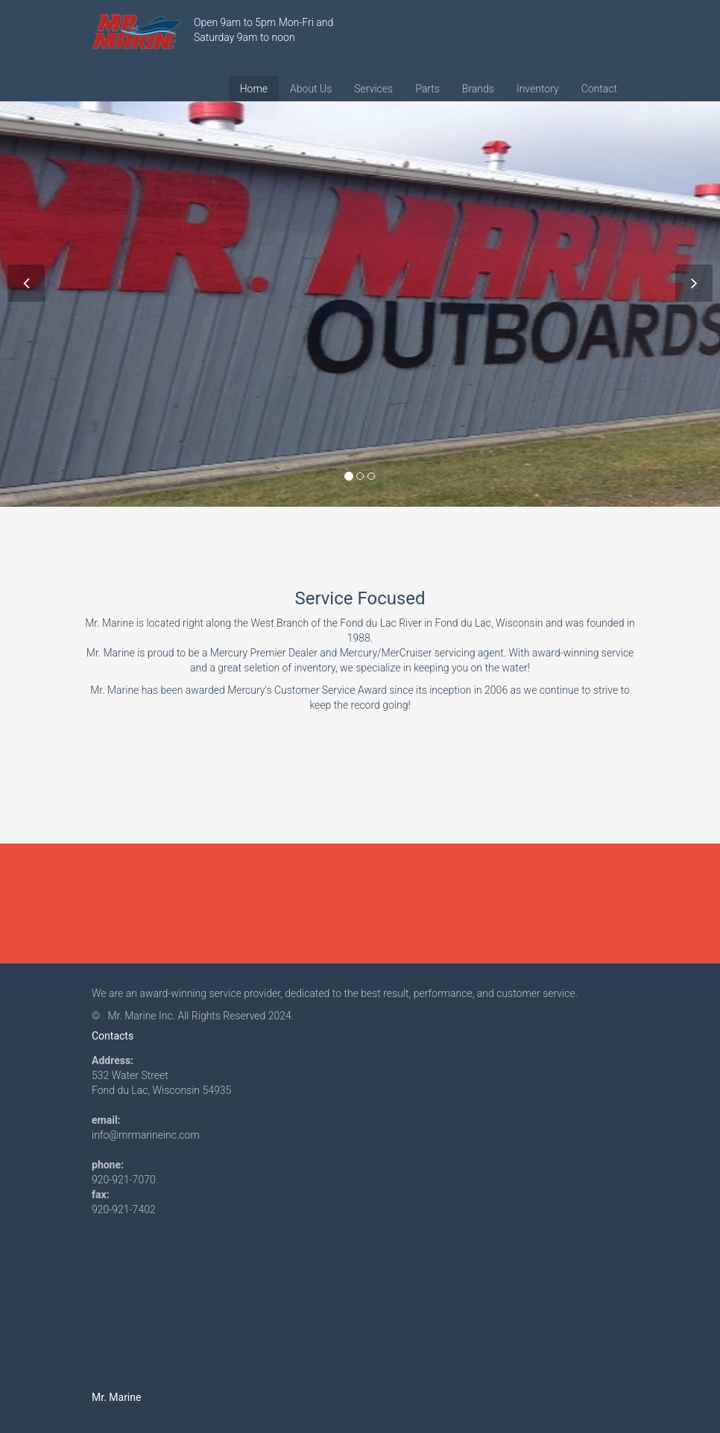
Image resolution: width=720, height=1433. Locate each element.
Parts (427, 89)
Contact (599, 89)
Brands (478, 89)
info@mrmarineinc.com (146, 1135)
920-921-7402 (124, 1209)
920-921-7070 (124, 1180)
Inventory (538, 89)
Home (254, 89)
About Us (311, 89)
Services (373, 89)
